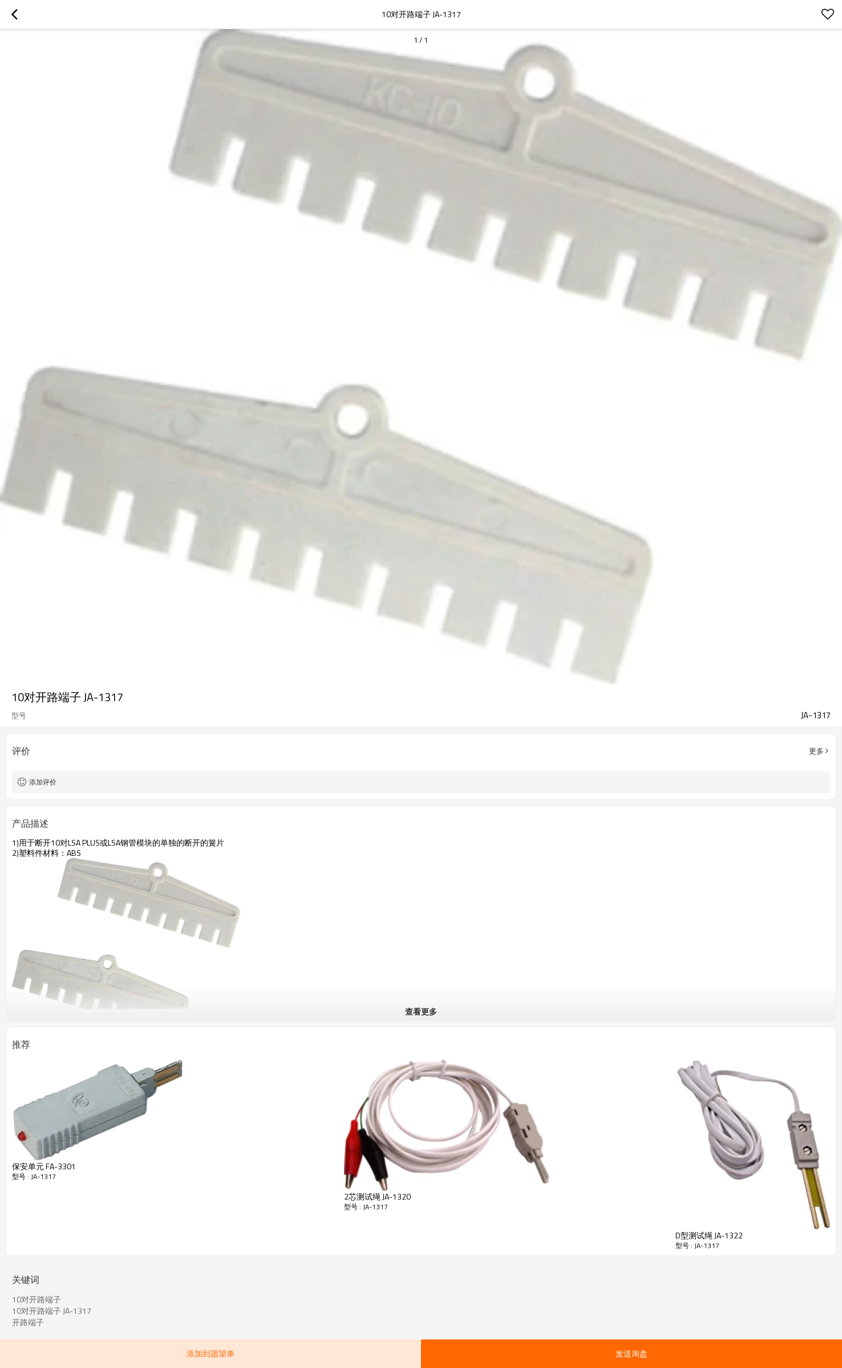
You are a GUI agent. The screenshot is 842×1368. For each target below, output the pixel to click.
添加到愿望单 (210, 1353)
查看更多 (421, 1011)
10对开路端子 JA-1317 (51, 1311)
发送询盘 (631, 1353)
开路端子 (28, 1322)
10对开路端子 (36, 1299)
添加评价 (42, 781)
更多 (816, 751)
